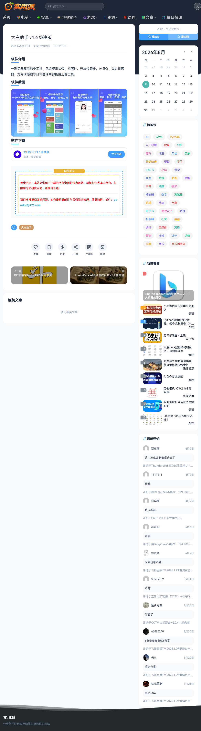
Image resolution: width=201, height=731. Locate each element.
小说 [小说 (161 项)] (164, 170)
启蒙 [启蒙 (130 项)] (187, 153)
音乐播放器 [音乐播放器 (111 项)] (178, 244)
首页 (7, 17)
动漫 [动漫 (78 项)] (161, 153)
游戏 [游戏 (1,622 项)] (148, 203)
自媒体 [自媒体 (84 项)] (163, 227)
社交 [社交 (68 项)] (164, 219)
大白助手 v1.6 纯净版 (36, 152)
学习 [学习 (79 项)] (180, 161)
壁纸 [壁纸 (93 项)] (167, 161)
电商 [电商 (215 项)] (174, 203)
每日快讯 (172, 17)
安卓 (43, 17)
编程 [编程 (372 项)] (148, 227)
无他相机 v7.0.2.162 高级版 (177, 390)
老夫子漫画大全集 (175, 335)
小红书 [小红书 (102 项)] (150, 170)
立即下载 (116, 154)
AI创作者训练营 (173, 376)
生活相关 (44, 46)
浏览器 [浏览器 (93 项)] (178, 194)
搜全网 (183, 36)
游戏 (89, 17)
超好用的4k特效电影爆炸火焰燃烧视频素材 (178, 362)
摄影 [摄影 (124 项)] (174, 186)
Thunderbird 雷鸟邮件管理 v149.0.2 (173, 465)
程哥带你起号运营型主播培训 (179, 404)
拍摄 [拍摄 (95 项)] (161, 186)
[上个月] (184, 52)
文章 (147, 17)
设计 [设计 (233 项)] (174, 235)
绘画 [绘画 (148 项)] (177, 219)
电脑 (23, 17)
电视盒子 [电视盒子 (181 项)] (166, 211)
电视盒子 (67, 17)
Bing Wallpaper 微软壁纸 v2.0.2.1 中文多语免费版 (167, 295)
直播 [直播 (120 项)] (182, 211)
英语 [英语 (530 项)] (177, 227)
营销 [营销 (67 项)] (148, 235)
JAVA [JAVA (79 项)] (159, 137)
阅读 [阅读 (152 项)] (148, 244)
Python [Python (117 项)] (175, 137)
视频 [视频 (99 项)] (161, 235)
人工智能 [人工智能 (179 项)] (151, 145)
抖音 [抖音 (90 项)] (148, 186)
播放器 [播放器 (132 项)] (150, 194)
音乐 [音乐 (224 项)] (161, 244)
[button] (197, 6)
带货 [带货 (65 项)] (177, 170)
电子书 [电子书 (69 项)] (150, 211)
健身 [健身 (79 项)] (167, 145)
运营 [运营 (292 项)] (187, 235)
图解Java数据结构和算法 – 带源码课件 (178, 349)
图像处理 (188, 396)
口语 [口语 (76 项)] (174, 153)
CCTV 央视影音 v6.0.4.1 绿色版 (170, 622)
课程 (129, 17)
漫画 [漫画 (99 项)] (161, 203)
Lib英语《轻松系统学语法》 (178, 417)
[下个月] (192, 52)
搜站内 (153, 36)
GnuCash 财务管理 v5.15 (166, 518)
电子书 (190, 339)
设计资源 (188, 368)
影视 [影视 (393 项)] (174, 178)
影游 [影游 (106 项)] (161, 178)
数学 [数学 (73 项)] (164, 194)
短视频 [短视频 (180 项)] (150, 219)
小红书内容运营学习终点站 (179, 308)
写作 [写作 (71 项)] (180, 145)
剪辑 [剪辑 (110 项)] (148, 153)
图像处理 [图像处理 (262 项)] (151, 161)
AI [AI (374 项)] (147, 137)
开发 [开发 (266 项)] (148, 178)
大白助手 (26, 227)
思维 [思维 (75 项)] (187, 178)
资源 (109, 17)
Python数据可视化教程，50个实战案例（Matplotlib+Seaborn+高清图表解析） (178, 321)
